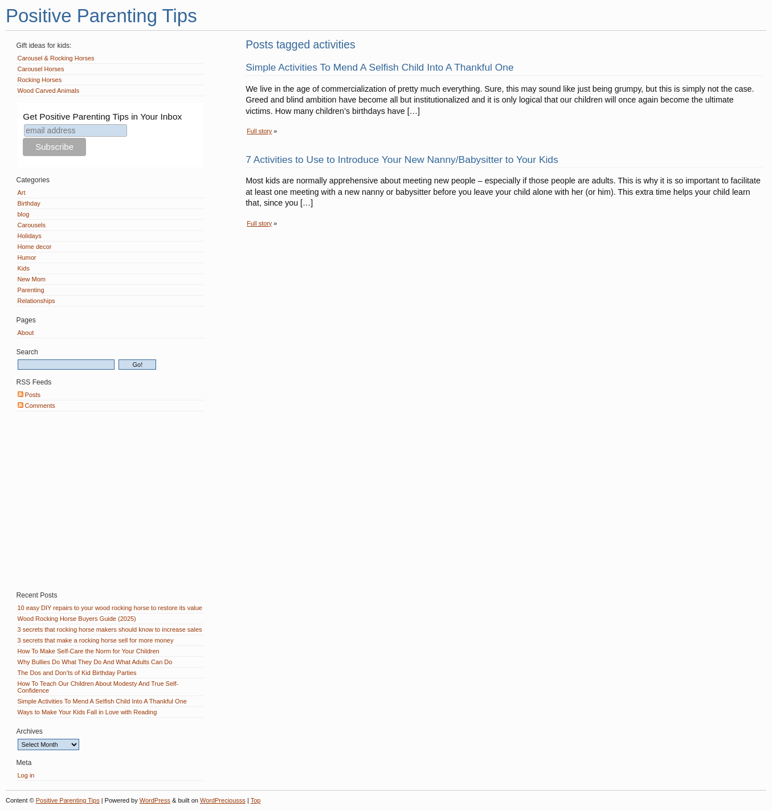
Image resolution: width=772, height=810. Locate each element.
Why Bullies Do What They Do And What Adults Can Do (95, 661)
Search (27, 352)
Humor (27, 257)
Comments (36, 405)
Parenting (31, 290)
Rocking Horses (40, 79)
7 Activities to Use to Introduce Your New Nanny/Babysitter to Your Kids (402, 159)
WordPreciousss (223, 800)
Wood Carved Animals (49, 90)
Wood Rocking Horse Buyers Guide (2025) (77, 618)
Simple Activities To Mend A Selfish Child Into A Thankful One (380, 67)
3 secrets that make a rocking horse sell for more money (96, 640)
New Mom (32, 279)
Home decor (35, 246)
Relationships (36, 300)
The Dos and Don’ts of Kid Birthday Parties (77, 672)
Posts (29, 394)
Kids (24, 268)
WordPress (155, 800)
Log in (26, 775)
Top (256, 800)
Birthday (29, 203)
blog (24, 214)
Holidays (30, 235)
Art (22, 192)
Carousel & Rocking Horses (56, 58)
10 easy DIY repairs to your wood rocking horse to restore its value (110, 607)
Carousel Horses (41, 69)
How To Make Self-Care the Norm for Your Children (89, 651)
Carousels (32, 225)
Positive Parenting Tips (101, 15)
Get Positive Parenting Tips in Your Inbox (102, 116)
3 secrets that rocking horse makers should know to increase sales (110, 629)
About (26, 332)
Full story (259, 131)
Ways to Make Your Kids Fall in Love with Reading (87, 712)
